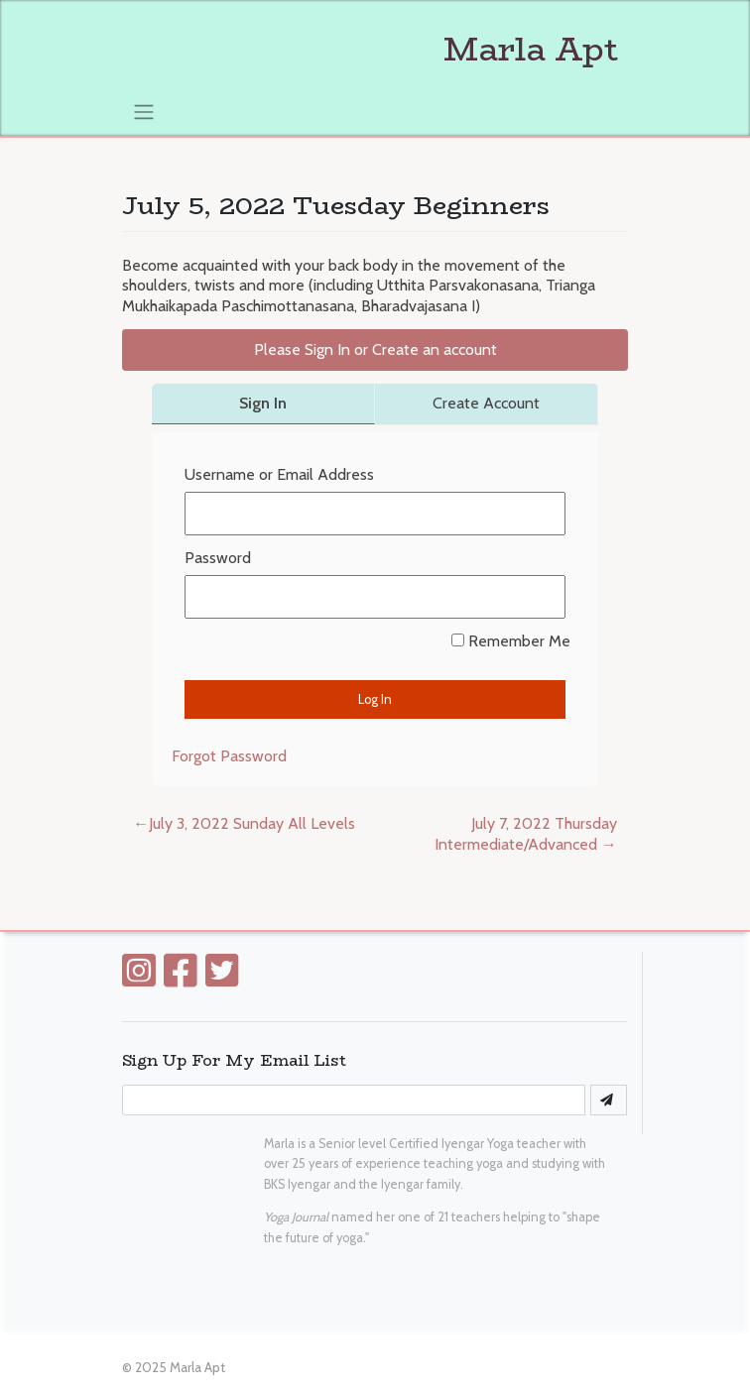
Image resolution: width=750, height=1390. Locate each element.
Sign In (263, 403)
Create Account (486, 403)
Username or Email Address (279, 474)
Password (218, 557)
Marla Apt (370, 49)
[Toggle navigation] (143, 111)
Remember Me (510, 641)
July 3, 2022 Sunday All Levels (252, 823)
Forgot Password (229, 756)
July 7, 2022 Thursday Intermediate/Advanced (526, 834)
